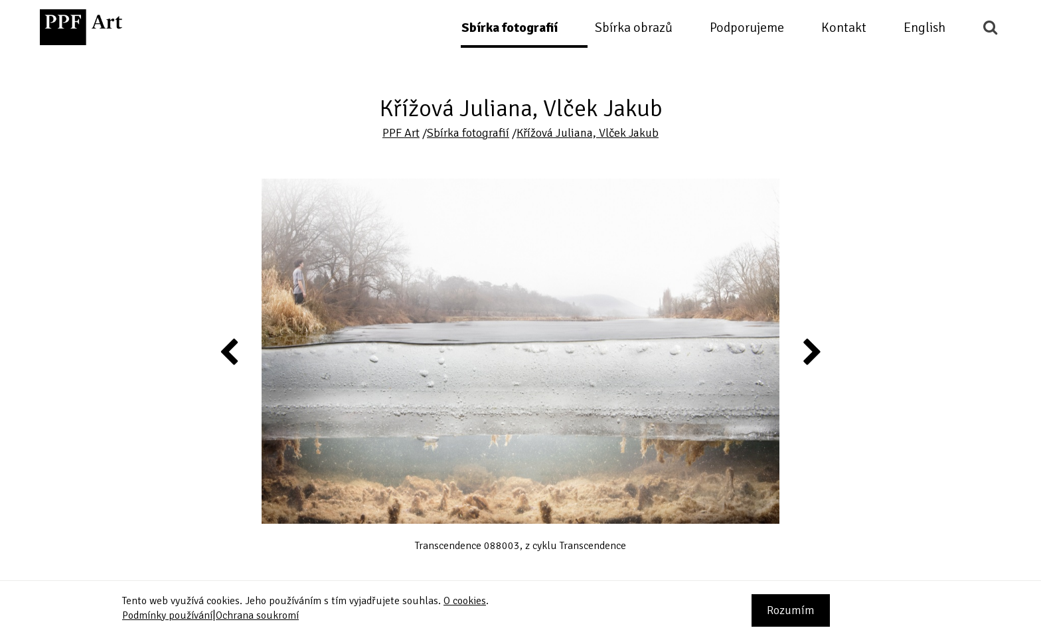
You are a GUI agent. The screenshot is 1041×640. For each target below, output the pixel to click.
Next (811, 351)
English (924, 27)
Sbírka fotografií (509, 27)
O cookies (464, 600)
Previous (229, 351)
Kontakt (843, 27)
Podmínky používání (167, 615)
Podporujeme (747, 27)
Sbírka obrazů (634, 27)
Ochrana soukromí (257, 615)
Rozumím (791, 610)
